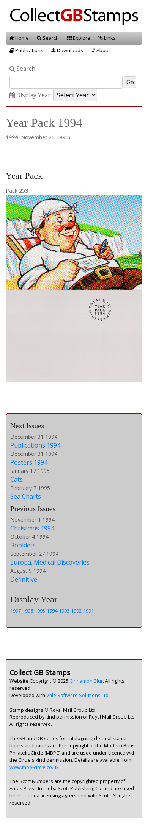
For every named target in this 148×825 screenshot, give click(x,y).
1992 (76, 610)
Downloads (67, 50)
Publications (26, 50)
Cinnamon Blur (86, 681)
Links (107, 37)
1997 (15, 610)
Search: (22, 69)
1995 (40, 610)
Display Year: (30, 95)
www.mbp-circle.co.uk (33, 767)
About (100, 50)
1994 (52, 610)
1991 (88, 610)
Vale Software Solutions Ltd (77, 695)
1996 (27, 610)
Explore (78, 37)
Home (19, 37)
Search (48, 37)
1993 (64, 610)
